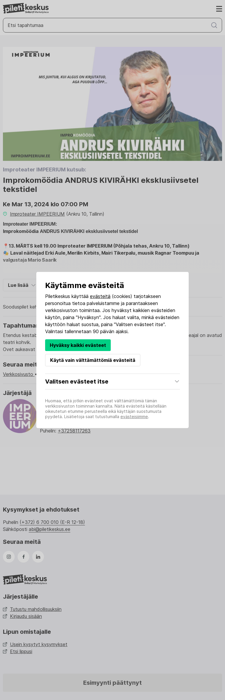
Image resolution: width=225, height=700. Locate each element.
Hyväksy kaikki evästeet (78, 345)
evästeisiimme (134, 416)
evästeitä (100, 296)
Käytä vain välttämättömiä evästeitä (92, 360)
